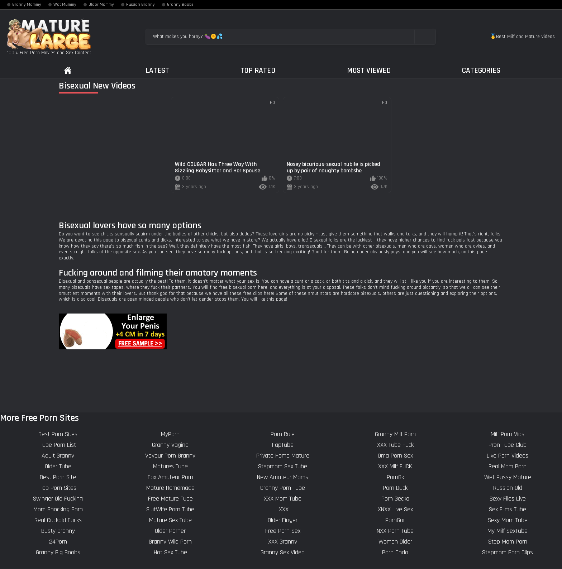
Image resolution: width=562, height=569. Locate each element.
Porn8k (395, 477)
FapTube (283, 445)
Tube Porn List (58, 445)
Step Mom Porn (507, 541)
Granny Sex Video (283, 552)
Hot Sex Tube (170, 552)
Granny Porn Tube (282, 488)
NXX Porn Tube (395, 531)
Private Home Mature (282, 455)
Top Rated (257, 70)
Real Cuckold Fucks (58, 520)
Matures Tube (170, 466)
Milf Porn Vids (507, 434)
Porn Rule (283, 434)
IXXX (283, 509)
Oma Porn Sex (395, 455)
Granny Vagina (170, 445)
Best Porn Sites (57, 434)
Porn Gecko (395, 498)
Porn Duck (395, 488)
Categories (481, 70)
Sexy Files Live (508, 498)
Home (68, 70)
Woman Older (395, 541)
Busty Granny (58, 531)
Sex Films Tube (507, 509)
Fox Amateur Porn (170, 477)
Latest (157, 70)
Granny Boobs (180, 4)
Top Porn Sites (58, 488)
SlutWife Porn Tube (170, 509)
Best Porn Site (58, 477)
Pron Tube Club (508, 445)
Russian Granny (140, 4)
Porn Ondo (395, 552)
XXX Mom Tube (282, 498)
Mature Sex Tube (170, 520)
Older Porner (170, 531)
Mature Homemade (170, 488)
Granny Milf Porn (395, 434)
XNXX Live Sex (395, 509)
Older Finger (282, 520)
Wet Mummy (64, 4)
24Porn (58, 541)
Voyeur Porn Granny (170, 455)
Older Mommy (101, 4)
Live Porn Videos (507, 455)
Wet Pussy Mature (507, 477)
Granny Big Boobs (58, 552)
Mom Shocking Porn (58, 509)
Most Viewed (369, 70)
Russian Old (507, 488)
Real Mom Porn (508, 466)
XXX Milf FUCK (395, 466)
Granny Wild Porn (170, 541)
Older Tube (58, 466)
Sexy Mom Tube (508, 520)
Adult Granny (58, 455)
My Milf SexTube (507, 531)
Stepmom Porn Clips (507, 552)
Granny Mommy (26, 4)
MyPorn (170, 434)
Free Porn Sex (282, 531)
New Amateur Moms (282, 477)
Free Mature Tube (170, 498)
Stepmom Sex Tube (282, 466)
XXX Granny (282, 541)
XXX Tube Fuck (395, 445)
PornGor (395, 520)
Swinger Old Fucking (58, 498)
